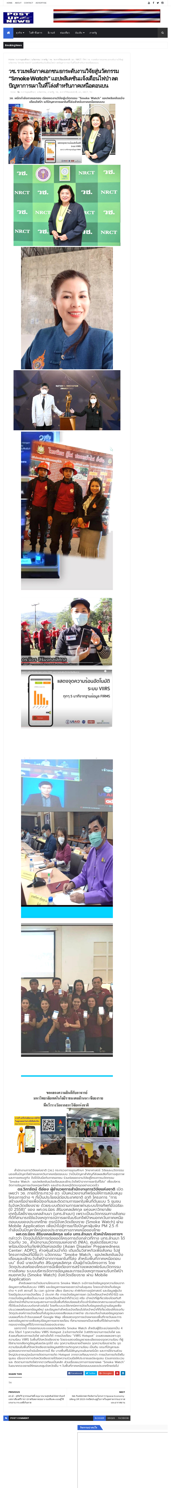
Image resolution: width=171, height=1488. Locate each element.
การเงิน (120, 514)
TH (84, 59)
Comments (155, 546)
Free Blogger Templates (42, 1483)
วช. (50, 59)
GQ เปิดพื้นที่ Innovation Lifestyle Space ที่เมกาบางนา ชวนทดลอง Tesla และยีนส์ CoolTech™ (149, 356)
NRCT (78, 59)
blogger (80, 1465)
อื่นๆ (119, 534)
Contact (28, 3)
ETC (121, 563)
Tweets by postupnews (130, 309)
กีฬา (119, 518)
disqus (92, 1465)
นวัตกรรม (36, 59)
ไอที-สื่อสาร (35, 32)
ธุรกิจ (19, 32)
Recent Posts (129, 546)
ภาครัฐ (93, 32)
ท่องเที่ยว (65, 32)
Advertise (41, 3)
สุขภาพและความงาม (127, 522)
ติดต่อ (120, 538)
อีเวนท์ (51, 32)
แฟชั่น (120, 526)
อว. (73, 59)
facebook (104, 1465)
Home (9, 3)
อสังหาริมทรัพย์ (124, 498)
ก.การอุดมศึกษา (23, 59)
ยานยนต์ (121, 502)
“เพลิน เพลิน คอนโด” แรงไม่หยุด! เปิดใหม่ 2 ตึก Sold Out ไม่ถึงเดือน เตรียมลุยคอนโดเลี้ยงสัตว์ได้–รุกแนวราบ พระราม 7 (149, 327)
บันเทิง (78, 32)
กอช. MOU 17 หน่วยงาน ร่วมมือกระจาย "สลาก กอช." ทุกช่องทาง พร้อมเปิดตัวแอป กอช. (147, 343)
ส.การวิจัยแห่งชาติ (62, 59)
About (18, 3)
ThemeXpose (22, 1483)
